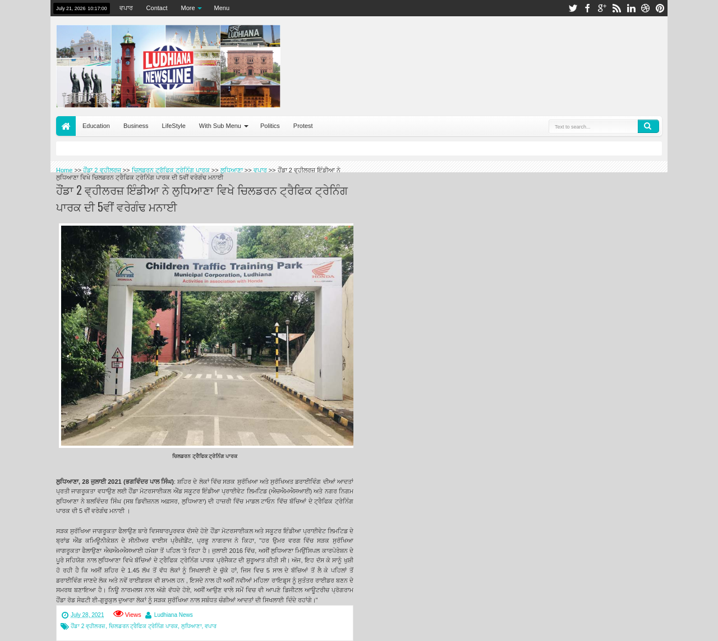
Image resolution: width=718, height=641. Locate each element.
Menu (222, 7)
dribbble (645, 8)
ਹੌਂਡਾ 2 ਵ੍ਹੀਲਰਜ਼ (88, 626)
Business (136, 125)
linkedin (631, 8)
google (602, 8)
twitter (572, 8)
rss (616, 8)
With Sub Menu (220, 125)
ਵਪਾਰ (126, 7)
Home (66, 126)
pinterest (660, 8)
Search (648, 126)
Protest (303, 125)
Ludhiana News (173, 615)
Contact (157, 7)
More (188, 7)
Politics (270, 125)
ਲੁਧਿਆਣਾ (191, 626)
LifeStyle (174, 125)
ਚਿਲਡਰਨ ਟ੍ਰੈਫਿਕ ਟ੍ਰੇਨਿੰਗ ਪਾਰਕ (143, 626)
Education (96, 125)
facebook (587, 8)
